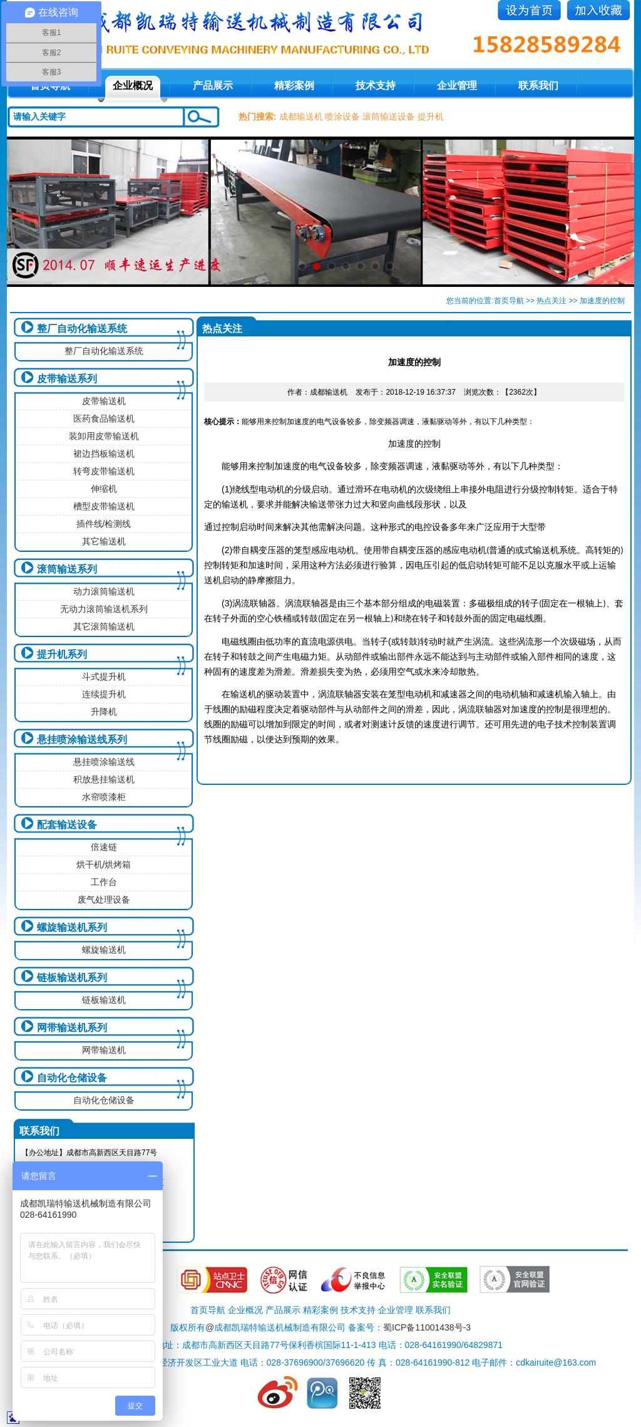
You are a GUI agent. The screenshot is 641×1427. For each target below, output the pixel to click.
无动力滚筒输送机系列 (104, 609)
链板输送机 (104, 1000)
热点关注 (551, 300)
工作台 (104, 882)
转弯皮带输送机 (104, 471)
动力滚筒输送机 (104, 591)
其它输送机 (104, 541)
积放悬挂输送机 (104, 779)
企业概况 (133, 85)
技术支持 (376, 85)
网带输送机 (104, 1050)
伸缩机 (104, 489)
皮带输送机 (104, 401)
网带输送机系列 (72, 1027)
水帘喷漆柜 (104, 797)
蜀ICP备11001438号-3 (427, 1327)
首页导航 (509, 300)
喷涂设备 (342, 117)
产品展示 (213, 85)
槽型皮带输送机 (104, 506)
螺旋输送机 (104, 950)
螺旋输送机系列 (72, 927)
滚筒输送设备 (388, 117)
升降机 (104, 712)
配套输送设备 (67, 824)
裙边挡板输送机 (104, 454)
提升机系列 (62, 654)
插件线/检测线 (103, 524)
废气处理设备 (104, 900)
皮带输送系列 (67, 378)
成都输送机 (301, 117)
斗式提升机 (104, 677)
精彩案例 (294, 85)
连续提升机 (104, 694)
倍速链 (104, 847)
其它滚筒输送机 (104, 626)
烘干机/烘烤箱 (103, 864)
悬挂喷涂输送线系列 (82, 739)
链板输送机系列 (72, 977)
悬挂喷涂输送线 (104, 762)
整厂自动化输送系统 (82, 328)
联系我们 (538, 85)
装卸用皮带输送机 (104, 436)
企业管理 (457, 85)
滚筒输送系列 (67, 569)
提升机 (431, 117)
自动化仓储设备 (72, 1077)
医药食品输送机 (104, 418)
